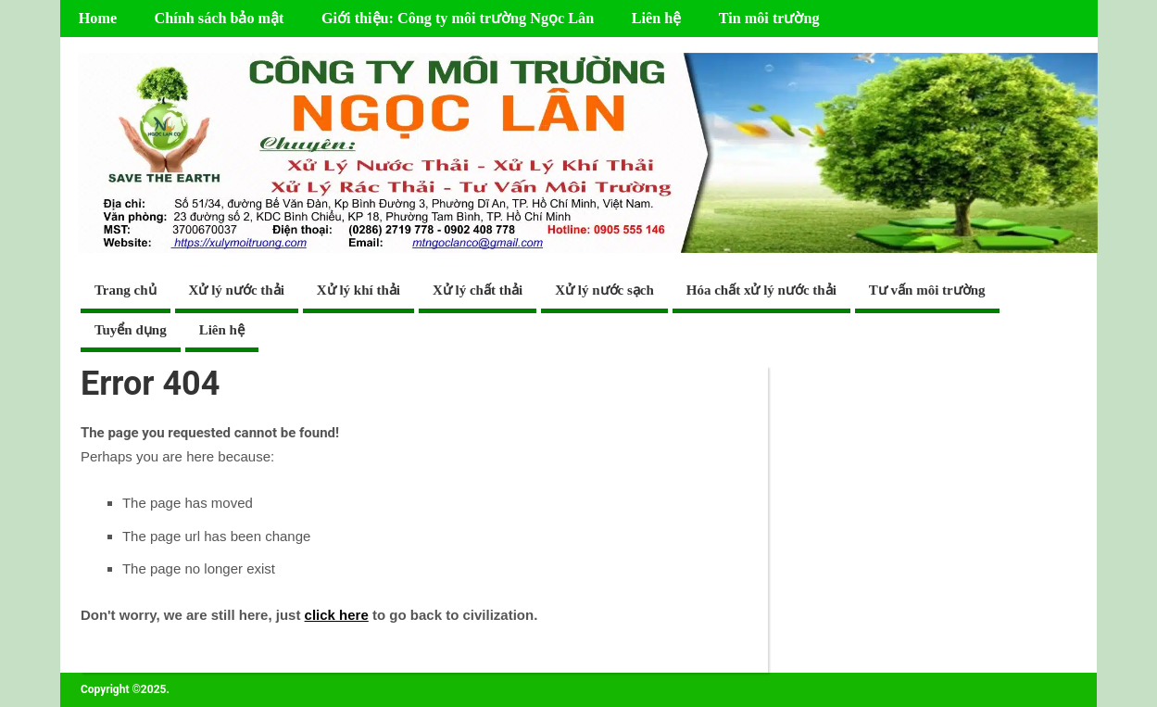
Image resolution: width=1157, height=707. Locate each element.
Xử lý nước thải (236, 290)
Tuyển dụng (130, 329)
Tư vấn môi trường (927, 290)
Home (98, 18)
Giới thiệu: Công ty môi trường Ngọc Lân (457, 18)
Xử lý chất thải (477, 290)
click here (337, 615)
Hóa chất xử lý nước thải (761, 290)
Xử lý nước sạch (604, 290)
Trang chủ (125, 290)
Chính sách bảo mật (219, 18)
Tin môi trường (769, 18)
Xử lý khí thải (358, 290)
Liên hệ (657, 18)
